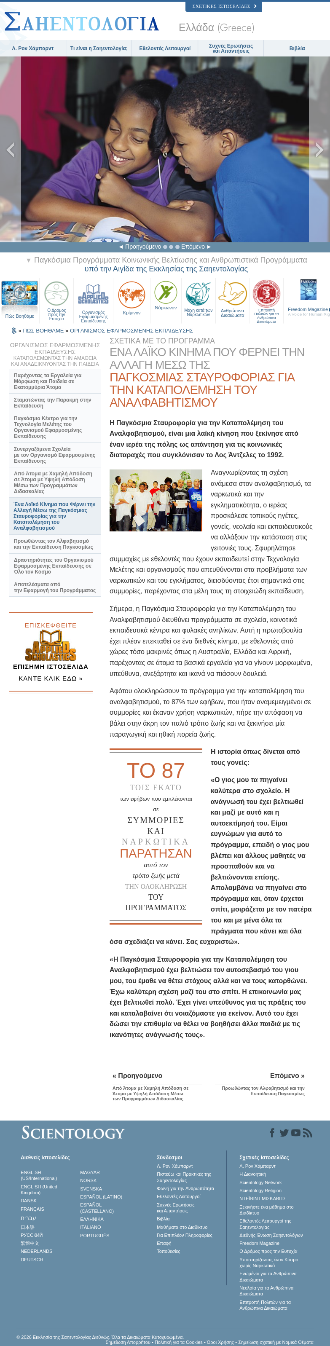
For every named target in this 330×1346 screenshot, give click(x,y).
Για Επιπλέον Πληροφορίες (184, 1235)
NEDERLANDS (36, 1251)
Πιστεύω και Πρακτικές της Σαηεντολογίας (184, 1177)
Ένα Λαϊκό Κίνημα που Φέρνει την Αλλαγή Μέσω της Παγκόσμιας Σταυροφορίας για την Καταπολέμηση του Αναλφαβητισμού (54, 516)
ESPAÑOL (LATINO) (101, 1196)
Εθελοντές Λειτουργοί (165, 48)
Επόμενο (193, 246)
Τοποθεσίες (168, 1251)
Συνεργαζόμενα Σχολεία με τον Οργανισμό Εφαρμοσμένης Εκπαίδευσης (54, 455)
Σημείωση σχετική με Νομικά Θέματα (276, 1342)
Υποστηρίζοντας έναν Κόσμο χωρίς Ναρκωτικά (268, 1262)
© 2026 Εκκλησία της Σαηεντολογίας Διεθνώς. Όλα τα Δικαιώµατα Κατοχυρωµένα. (100, 1337)
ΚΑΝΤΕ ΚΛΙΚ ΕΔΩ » (51, 678)
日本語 (28, 1227)
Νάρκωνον (166, 294)
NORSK (88, 1180)
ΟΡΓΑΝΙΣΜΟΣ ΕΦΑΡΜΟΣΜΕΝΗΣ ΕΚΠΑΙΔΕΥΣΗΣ (131, 330)
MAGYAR (90, 1172)
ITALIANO (90, 1227)
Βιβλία (297, 48)
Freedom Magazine (259, 1243)
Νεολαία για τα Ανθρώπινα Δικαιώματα (266, 1290)
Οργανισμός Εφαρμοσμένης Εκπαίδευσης (93, 299)
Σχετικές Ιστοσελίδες (224, 6)
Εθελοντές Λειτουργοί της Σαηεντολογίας (265, 1223)
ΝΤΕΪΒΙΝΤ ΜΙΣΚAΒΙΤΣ (262, 1198)
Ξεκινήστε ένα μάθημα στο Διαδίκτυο (266, 1209)
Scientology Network (260, 1182)
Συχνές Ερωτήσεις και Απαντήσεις (231, 48)
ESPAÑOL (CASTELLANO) (97, 1207)
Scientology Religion (260, 1190)
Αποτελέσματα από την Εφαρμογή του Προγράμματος (55, 587)
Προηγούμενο (143, 246)
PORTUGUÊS (94, 1235)
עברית (28, 1218)
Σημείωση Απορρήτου (128, 1342)
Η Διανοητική (252, 1174)
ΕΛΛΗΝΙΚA (92, 1219)
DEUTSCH (32, 1259)
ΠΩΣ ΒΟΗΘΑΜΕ (44, 330)
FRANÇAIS (32, 1209)
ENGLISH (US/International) (39, 1175)
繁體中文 (30, 1243)
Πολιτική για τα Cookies (179, 1342)
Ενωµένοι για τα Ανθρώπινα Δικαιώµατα (267, 1276)
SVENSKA (91, 1188)
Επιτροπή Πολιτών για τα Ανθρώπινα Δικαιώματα (267, 299)
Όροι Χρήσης (220, 1342)
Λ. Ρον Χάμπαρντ (33, 48)
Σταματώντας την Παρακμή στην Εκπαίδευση (52, 403)
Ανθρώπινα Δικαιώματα (232, 298)
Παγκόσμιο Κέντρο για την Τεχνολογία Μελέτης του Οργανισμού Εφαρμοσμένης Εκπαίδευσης (48, 427)
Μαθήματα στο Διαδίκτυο (182, 1227)
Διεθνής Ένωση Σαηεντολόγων (271, 1235)
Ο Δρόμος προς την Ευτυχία (56, 299)
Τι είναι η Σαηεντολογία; (99, 48)
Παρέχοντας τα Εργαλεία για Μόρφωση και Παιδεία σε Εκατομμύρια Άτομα (47, 381)
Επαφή (164, 1243)
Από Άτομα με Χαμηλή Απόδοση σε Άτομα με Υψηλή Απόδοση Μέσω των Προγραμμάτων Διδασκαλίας (53, 482)
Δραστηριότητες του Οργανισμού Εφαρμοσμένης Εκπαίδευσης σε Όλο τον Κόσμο (54, 566)
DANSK (29, 1200)
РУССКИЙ (32, 1235)
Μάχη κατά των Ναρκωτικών (198, 298)
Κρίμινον (131, 297)
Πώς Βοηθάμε (19, 316)
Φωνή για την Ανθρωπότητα (185, 1188)
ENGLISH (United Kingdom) (39, 1189)
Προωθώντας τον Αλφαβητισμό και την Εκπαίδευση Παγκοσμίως (53, 544)
